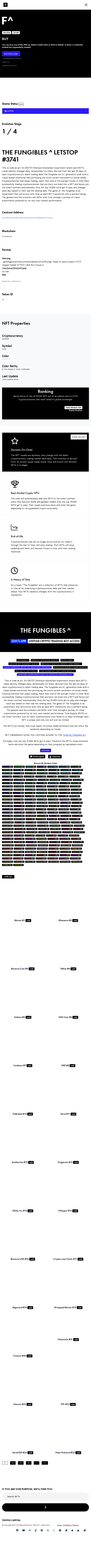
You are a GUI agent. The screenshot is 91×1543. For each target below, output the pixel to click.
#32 (74, 819)
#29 (31, 780)
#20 (18, 783)
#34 (43, 826)
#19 (7, 790)
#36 (74, 796)
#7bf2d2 (6, 359)
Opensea (54, 756)
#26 (42, 773)
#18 (77, 803)
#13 (19, 803)
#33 (7, 770)
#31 (65, 806)
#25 (19, 767)
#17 (41, 790)
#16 (42, 767)
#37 (30, 773)
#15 (30, 790)
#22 (31, 767)
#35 (78, 780)
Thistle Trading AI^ (74, 735)
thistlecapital (37, 756)
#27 (30, 770)
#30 (7, 767)
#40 (53, 773)
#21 (76, 767)
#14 (65, 770)
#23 (65, 773)
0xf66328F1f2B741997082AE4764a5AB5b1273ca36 (27, 218)
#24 (52, 767)
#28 (7, 773)
